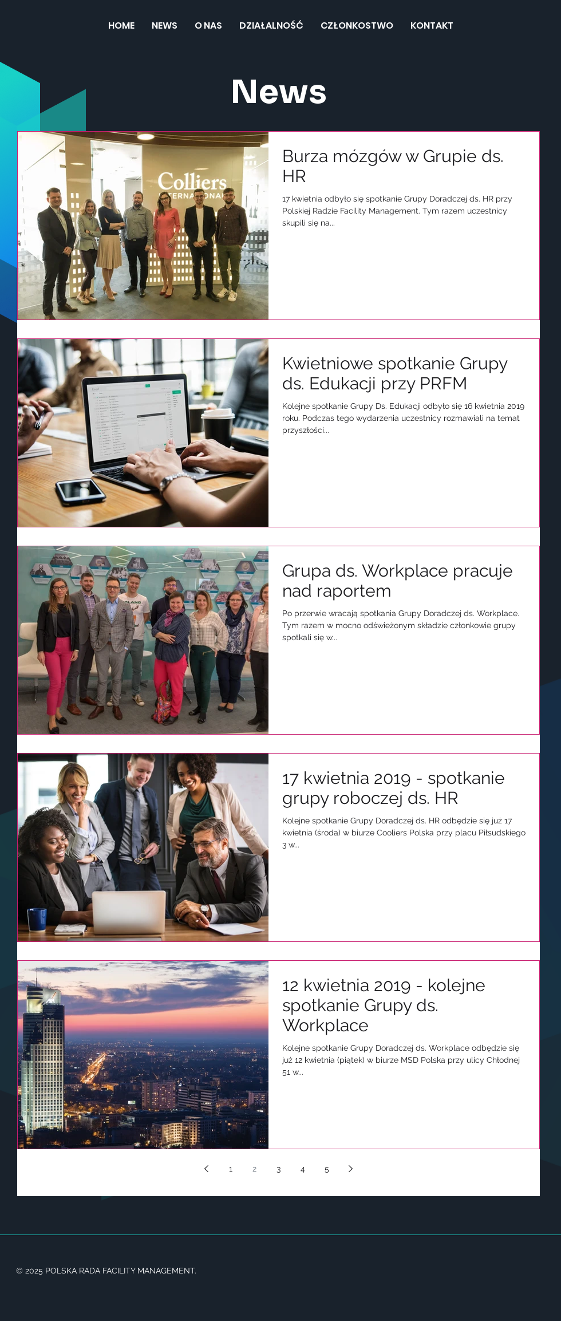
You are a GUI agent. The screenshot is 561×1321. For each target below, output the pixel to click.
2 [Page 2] (254, 1168)
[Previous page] (206, 1168)
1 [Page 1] (230, 1168)
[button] (271, 26)
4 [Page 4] (303, 1168)
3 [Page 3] (278, 1168)
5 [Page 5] (327, 1168)
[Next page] (351, 1168)
